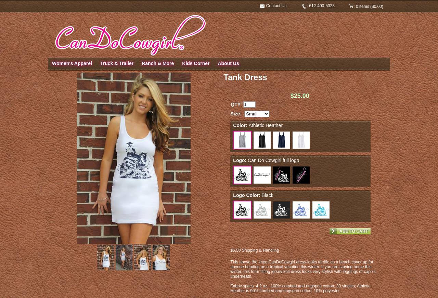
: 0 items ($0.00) (366, 6)
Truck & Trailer (116, 63)
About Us (228, 63)
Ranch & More (158, 63)
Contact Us (273, 5)
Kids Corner (195, 63)
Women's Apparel (72, 63)
